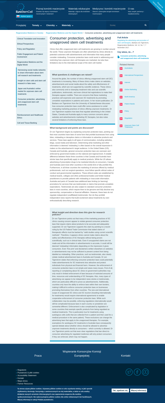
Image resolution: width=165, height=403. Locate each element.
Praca (38, 355)
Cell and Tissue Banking (27, 123)
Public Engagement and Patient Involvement (30, 55)
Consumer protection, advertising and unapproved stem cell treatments (31, 102)
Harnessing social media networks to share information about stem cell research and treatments (32, 72)
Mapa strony (23, 381)
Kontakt (125, 355)
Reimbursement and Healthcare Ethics (30, 116)
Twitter (129, 372)
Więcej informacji (138, 391)
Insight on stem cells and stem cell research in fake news (32, 82)
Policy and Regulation (26, 49)
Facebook (137, 372)
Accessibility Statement (27, 375)
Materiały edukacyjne (79, 8)
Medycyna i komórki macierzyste (109, 8)
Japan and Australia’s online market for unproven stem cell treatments (30, 91)
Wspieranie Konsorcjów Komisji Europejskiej (82, 353)
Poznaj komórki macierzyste (50, 8)
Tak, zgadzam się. (120, 391)
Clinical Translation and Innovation (31, 39)
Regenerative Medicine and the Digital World (64, 33)
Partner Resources (25, 384)
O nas (131, 8)
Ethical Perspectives (25, 44)
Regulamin (22, 370)
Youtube (145, 372)
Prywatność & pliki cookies (28, 373)
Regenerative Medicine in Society (29, 33)
